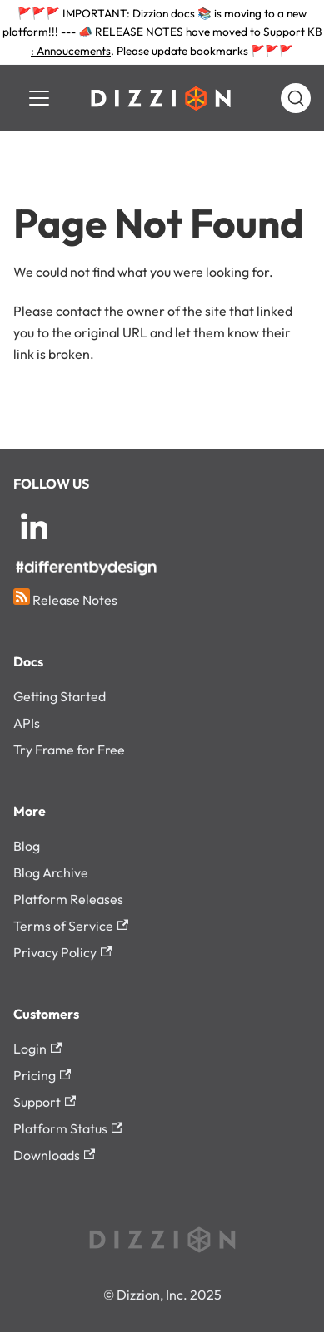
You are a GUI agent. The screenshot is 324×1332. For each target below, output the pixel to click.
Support (44, 1102)
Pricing (42, 1075)
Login (37, 1048)
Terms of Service (70, 925)
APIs (26, 723)
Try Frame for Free (69, 749)
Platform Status (67, 1128)
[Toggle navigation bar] (39, 98)
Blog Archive (50, 872)
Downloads (54, 1155)
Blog (26, 846)
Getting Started (59, 696)
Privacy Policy (62, 952)
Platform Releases (68, 899)
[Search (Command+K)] (296, 98)
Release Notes (65, 598)
